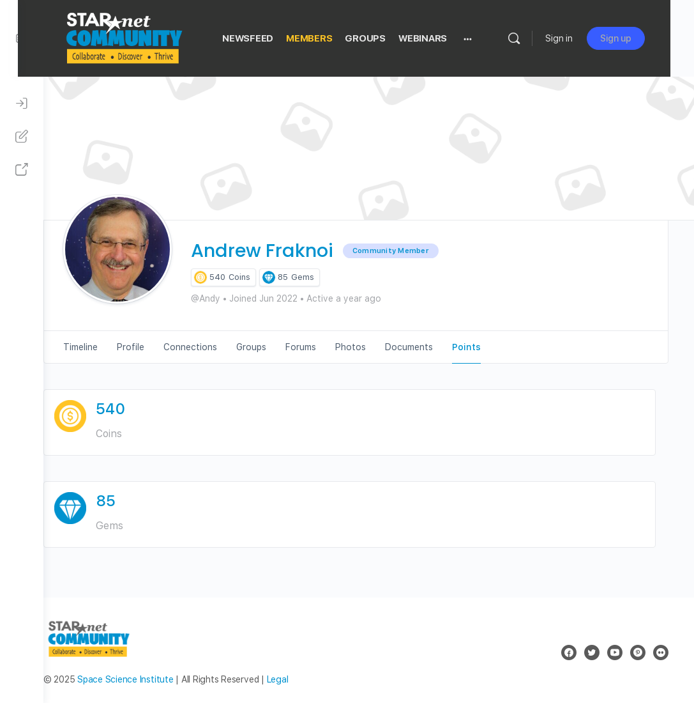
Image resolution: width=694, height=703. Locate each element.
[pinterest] (637, 652)
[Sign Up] (21, 137)
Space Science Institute (151, 679)
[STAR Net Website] (21, 170)
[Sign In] (21, 103)
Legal (303, 679)
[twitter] (592, 652)
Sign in (582, 38)
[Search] (537, 38)
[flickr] (660, 652)
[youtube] (614, 652)
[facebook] (569, 652)
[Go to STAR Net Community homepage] (149, 36)
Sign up (639, 38)
